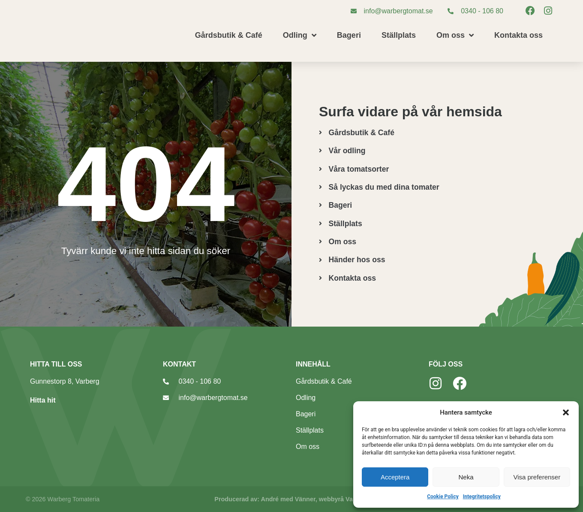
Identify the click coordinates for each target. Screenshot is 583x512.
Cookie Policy (443, 497)
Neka (465, 477)
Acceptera (395, 477)
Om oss (455, 35)
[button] (566, 412)
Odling (299, 35)
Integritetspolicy (482, 497)
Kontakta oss (518, 35)
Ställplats (399, 35)
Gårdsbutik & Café (228, 35)
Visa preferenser (536, 477)
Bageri (349, 35)
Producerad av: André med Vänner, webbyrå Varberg (291, 499)
